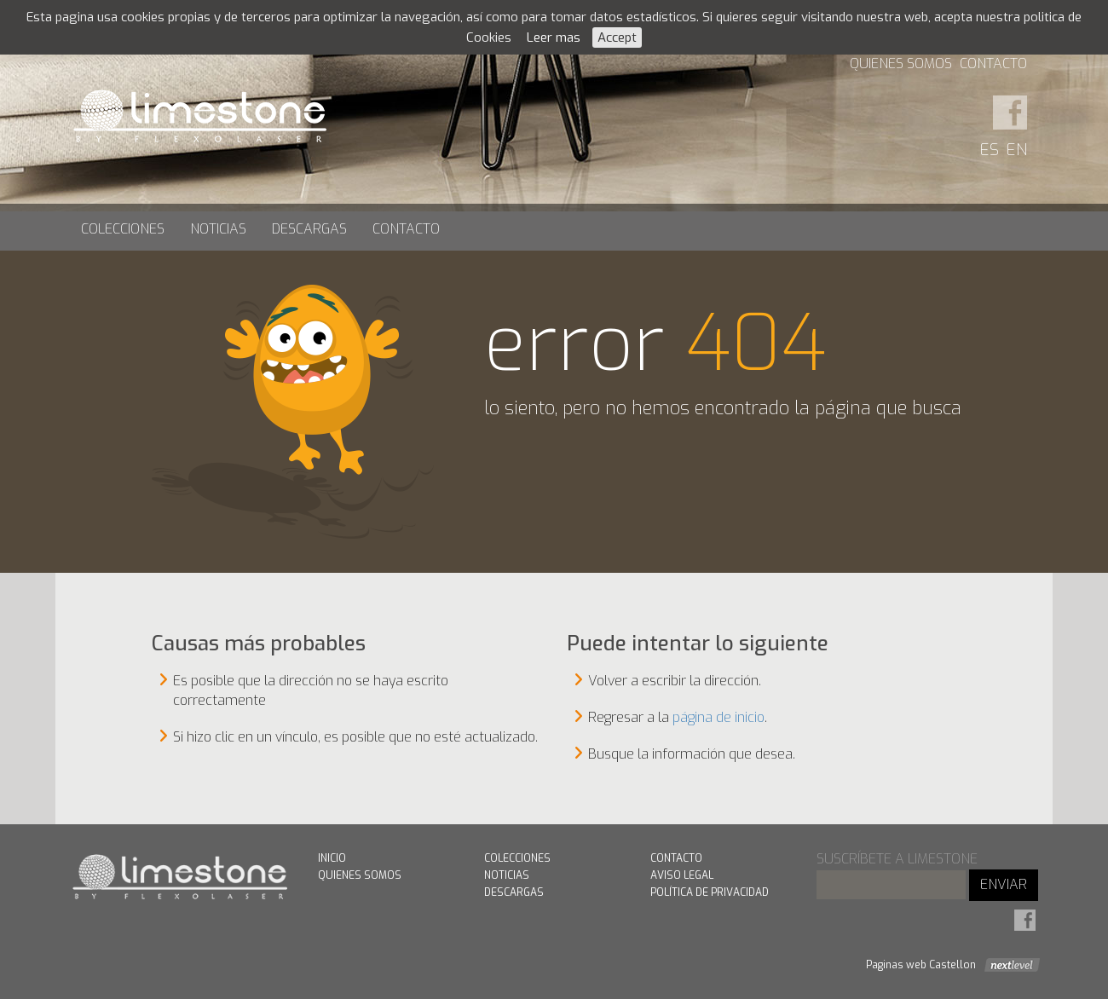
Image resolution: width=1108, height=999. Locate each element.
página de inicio (718, 717)
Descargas (309, 229)
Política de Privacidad (709, 892)
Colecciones (122, 229)
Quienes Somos (901, 63)
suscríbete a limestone (897, 859)
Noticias (218, 229)
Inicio (332, 858)
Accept (617, 37)
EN (1017, 149)
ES (989, 149)
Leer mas (553, 37)
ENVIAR (1003, 884)
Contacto (993, 63)
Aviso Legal (681, 875)
